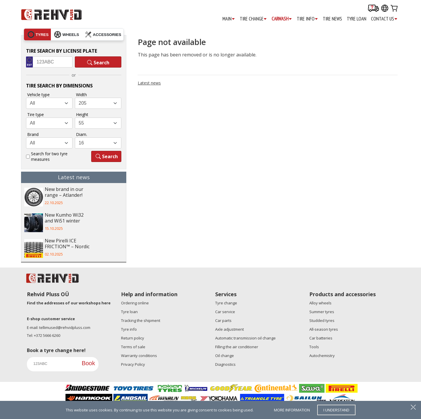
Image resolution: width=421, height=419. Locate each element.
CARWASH (282, 18)
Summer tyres (321, 311)
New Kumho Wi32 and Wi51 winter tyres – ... (64, 218)
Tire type (35, 114)
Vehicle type (38, 94)
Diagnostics (225, 364)
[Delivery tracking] (373, 9)
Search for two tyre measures (49, 156)
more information (292, 410)
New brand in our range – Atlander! (64, 192)
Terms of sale (133, 346)
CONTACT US (384, 18)
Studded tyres (321, 320)
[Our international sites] (384, 9)
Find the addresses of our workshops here (69, 303)
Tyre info (129, 329)
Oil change (224, 355)
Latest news (149, 83)
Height (82, 114)
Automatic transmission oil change (245, 338)
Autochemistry (322, 355)
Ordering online (135, 303)
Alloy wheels (320, 303)
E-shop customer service (51, 318)
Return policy (132, 338)
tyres (38, 34)
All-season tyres (323, 329)
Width (81, 94)
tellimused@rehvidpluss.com (64, 327)
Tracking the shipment (140, 320)
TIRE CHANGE (253, 18)
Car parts (223, 320)
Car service (225, 311)
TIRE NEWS (332, 18)
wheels (66, 34)
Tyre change (226, 303)
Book (88, 363)
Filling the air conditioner (236, 346)
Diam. (81, 134)
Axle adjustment (229, 329)
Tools (314, 346)
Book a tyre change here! (56, 350)
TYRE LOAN (356, 18)
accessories (103, 34)
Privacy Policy (133, 364)
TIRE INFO (307, 18)
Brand (33, 134)
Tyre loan (129, 311)
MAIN (228, 18)
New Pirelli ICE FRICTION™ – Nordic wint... (67, 244)
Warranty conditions (139, 355)
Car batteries (320, 338)
